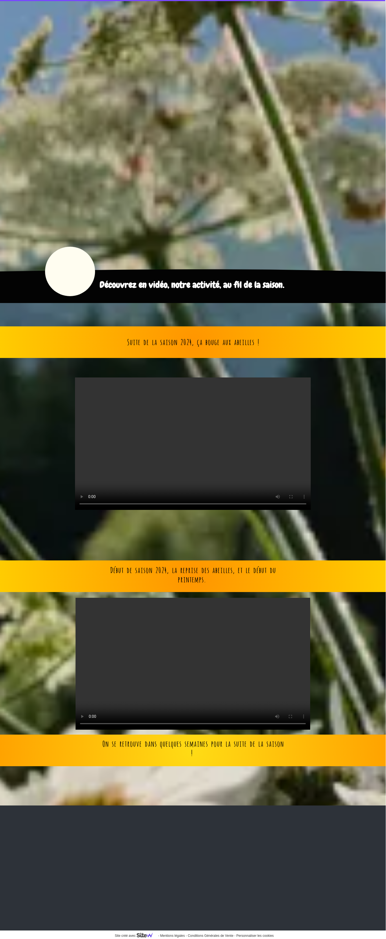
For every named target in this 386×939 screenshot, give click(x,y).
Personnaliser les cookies (255, 936)
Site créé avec (136, 936)
